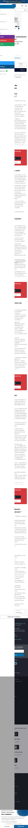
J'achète (13, 158)
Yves (6, 49)
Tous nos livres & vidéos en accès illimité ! (14, 1)
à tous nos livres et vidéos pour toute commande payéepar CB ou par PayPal (16, 630)
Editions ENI (14, 5)
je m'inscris (14, 655)
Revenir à (14, 57)
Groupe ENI (6, 790)
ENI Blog (5, 775)
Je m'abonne (13, 162)
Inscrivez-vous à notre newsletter (14, 647)
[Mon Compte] (26, 6)
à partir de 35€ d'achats (16, 635)
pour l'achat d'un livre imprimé (16, 624)
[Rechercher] (25, 10)
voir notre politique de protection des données (13, 648)
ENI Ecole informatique (9, 782)
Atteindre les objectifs (21, 612)
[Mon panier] (22, 6)
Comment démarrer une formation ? (10, 612)
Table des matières (14, 617)
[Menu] (2, 6)
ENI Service (6, 799)
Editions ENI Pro (7, 806)
